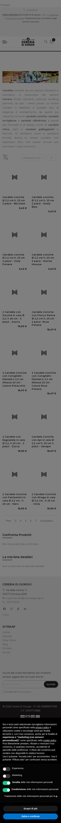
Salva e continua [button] (30, 816)
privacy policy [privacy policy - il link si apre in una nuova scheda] (42, 727)
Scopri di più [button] (30, 808)
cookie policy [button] (49, 740)
